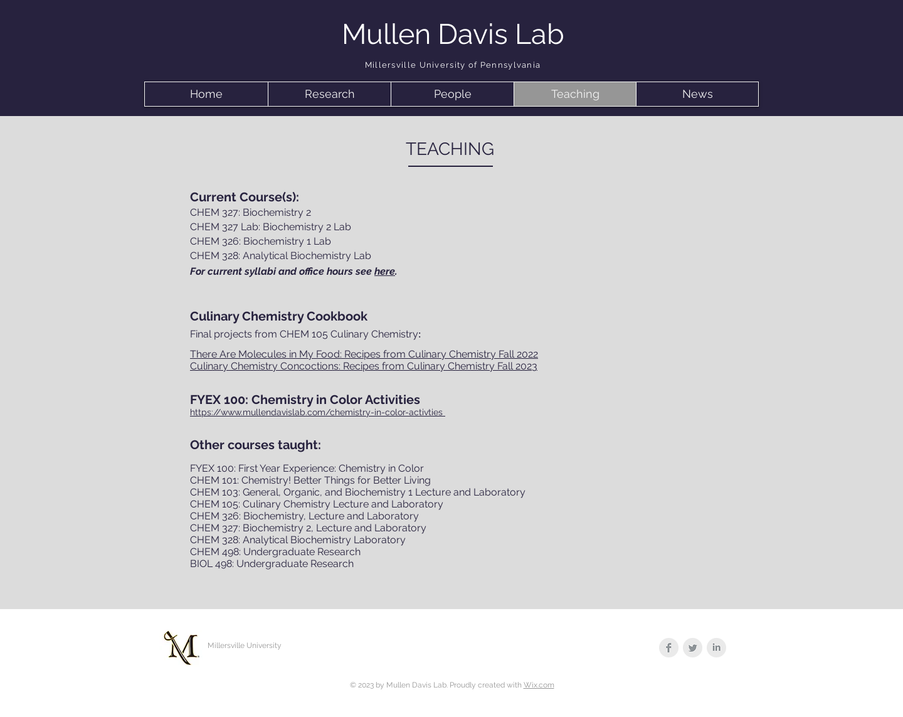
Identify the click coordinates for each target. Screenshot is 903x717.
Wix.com (539, 685)
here (384, 271)
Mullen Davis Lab (453, 34)
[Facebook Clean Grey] (669, 647)
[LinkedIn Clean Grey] (716, 647)
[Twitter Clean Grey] (692, 647)
